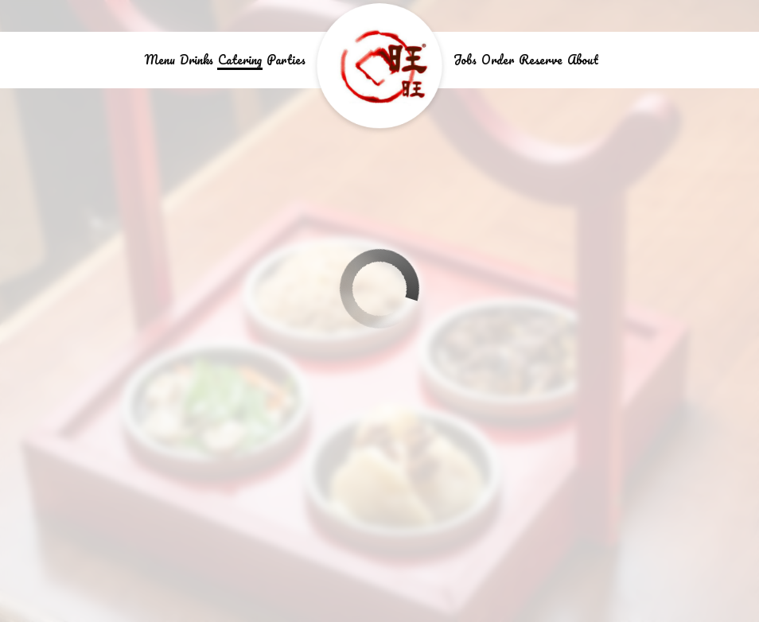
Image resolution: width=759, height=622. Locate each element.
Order (497, 60)
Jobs (465, 60)
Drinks (196, 60)
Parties (286, 60)
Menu (160, 60)
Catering (240, 60)
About (582, 60)
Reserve (540, 60)
